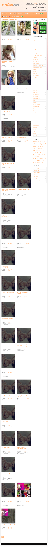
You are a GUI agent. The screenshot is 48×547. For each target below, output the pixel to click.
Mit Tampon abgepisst (7, 370)
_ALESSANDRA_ (36, 170)
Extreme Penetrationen (38, 67)
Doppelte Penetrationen (38, 65)
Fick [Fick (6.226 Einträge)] (34, 147)
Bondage (35, 53)
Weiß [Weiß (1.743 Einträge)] (41, 162)
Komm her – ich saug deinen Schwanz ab (23, 344)
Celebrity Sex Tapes (37, 55)
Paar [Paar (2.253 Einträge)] (33, 156)
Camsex (39, 13)
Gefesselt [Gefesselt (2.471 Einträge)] (42, 148)
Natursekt (10, 528)
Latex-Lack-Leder (36, 98)
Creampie (35, 57)
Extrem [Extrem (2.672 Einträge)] (44, 144)
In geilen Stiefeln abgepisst (8, 292)
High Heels (35, 92)
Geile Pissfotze (5, 344)
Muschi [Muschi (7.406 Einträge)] (35, 154)
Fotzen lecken (36, 73)
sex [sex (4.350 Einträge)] (45, 158)
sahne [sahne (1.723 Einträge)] (39, 156)
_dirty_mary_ (36, 176)
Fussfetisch (35, 77)
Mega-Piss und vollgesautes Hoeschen (8, 396)
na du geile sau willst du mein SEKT (8, 164)
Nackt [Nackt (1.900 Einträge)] (39, 154)
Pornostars (27, 13)
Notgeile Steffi (5, 421)
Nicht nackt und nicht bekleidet (22, 396)
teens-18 (25, 89)
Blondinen (35, 47)
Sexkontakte (6, 16)
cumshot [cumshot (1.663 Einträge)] (39, 144)
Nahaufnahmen (36, 106)
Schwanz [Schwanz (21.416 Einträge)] (36, 158)
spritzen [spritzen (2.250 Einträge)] (41, 160)
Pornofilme (35, 3)
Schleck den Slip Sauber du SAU (8, 112)
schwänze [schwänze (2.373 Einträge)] (42, 158)
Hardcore (35, 90)
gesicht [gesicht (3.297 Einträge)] (38, 150)
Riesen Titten (36, 117)
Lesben (34, 102)
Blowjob (35, 49)
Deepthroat (35, 59)
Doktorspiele (36, 63)
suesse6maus (10, 39)
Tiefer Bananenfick (21, 138)
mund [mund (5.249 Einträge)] (41, 152)
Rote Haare (35, 119)
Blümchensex (36, 51)
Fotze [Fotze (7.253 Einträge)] (41, 147)
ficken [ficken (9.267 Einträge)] (37, 147)
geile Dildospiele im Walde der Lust (23, 37)
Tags (33, 13)
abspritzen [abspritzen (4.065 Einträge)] (36, 141)
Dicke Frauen (36, 61)
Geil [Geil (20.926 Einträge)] (34, 150)
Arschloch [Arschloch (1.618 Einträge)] (34, 143)
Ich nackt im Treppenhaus (7, 473)
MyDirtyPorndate (36, 104)
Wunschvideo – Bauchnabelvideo (5, 267)
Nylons (34, 110)
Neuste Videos (12, 13)
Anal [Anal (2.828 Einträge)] (40, 141)
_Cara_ (34, 174)
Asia (34, 40)
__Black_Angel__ (36, 168)
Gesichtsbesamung (37, 84)
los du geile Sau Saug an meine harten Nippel (8, 190)
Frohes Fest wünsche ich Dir (23, 189)
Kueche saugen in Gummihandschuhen (21, 448)
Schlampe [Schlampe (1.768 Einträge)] (42, 156)
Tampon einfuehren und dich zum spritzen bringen (8, 215)
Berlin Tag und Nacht (37, 44)
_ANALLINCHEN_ (36, 172)
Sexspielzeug (36, 125)
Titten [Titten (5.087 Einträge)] (34, 162)
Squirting (35, 129)
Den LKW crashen (6, 447)
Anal (34, 38)
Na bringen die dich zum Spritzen (22, 293)
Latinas (25, 502)
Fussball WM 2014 (37, 75)
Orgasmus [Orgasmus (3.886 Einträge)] (42, 154)
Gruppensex (36, 88)
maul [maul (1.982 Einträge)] (39, 152)
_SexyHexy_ (35, 182)
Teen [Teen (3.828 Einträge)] (45, 160)
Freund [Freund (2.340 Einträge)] (34, 148)
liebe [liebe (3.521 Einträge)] (36, 152)
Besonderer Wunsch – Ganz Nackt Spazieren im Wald (8, 37)
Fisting (34, 71)
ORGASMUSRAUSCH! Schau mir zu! (8, 62)
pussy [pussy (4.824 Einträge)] (36, 156)
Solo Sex (35, 127)
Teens (34, 131)
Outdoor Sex (36, 112)
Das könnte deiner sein (7, 138)
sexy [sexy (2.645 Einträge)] (34, 160)
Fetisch (34, 69)
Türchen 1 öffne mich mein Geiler (23, 86)
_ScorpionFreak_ (36, 180)
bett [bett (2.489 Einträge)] (37, 143)
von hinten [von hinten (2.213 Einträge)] (38, 162)
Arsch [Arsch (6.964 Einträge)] (43, 141)
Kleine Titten (36, 96)
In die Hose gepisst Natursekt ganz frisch (8, 525)
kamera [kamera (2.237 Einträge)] (41, 150)
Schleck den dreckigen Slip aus (8, 241)
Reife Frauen (36, 114)
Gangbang (35, 79)
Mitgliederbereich (17, 16)
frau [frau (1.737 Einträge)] (43, 146)
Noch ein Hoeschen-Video (23, 499)
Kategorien (20, 13)
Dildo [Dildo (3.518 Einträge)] (42, 145)
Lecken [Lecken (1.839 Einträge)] (34, 152)
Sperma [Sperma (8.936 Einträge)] (37, 161)
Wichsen (35, 135)
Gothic (34, 86)
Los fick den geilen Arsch (7, 318)
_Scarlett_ (35, 178)
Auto (34, 42)
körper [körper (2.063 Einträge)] (44, 150)
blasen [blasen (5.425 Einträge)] (40, 143)
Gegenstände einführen (38, 82)
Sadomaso (35, 121)
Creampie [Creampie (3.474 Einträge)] (35, 145)
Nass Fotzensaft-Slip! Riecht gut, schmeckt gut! (8, 86)
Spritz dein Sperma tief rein (8, 499)
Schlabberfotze (36, 123)
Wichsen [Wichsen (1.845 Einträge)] (43, 162)
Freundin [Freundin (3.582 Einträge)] (38, 148)
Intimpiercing (36, 94)
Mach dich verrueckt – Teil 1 (23, 241)
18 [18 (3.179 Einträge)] (33, 141)
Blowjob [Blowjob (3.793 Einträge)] (44, 143)
